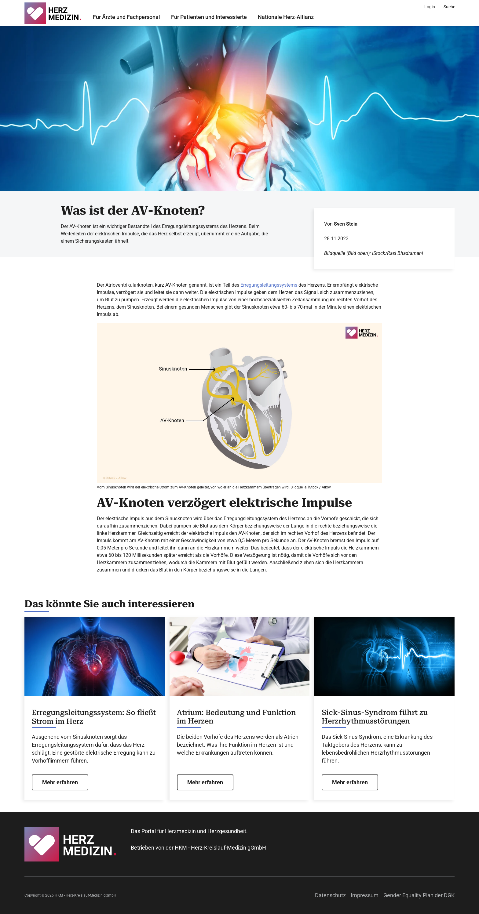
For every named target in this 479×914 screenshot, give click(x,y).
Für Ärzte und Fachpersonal (126, 17)
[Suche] (449, 6)
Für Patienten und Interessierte (209, 17)
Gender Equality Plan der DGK (419, 895)
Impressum (364, 895)
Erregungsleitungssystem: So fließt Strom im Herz (94, 717)
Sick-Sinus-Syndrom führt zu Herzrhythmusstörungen (375, 717)
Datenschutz (330, 895)
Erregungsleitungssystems (268, 285)
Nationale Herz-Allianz (286, 17)
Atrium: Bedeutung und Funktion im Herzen (236, 717)
